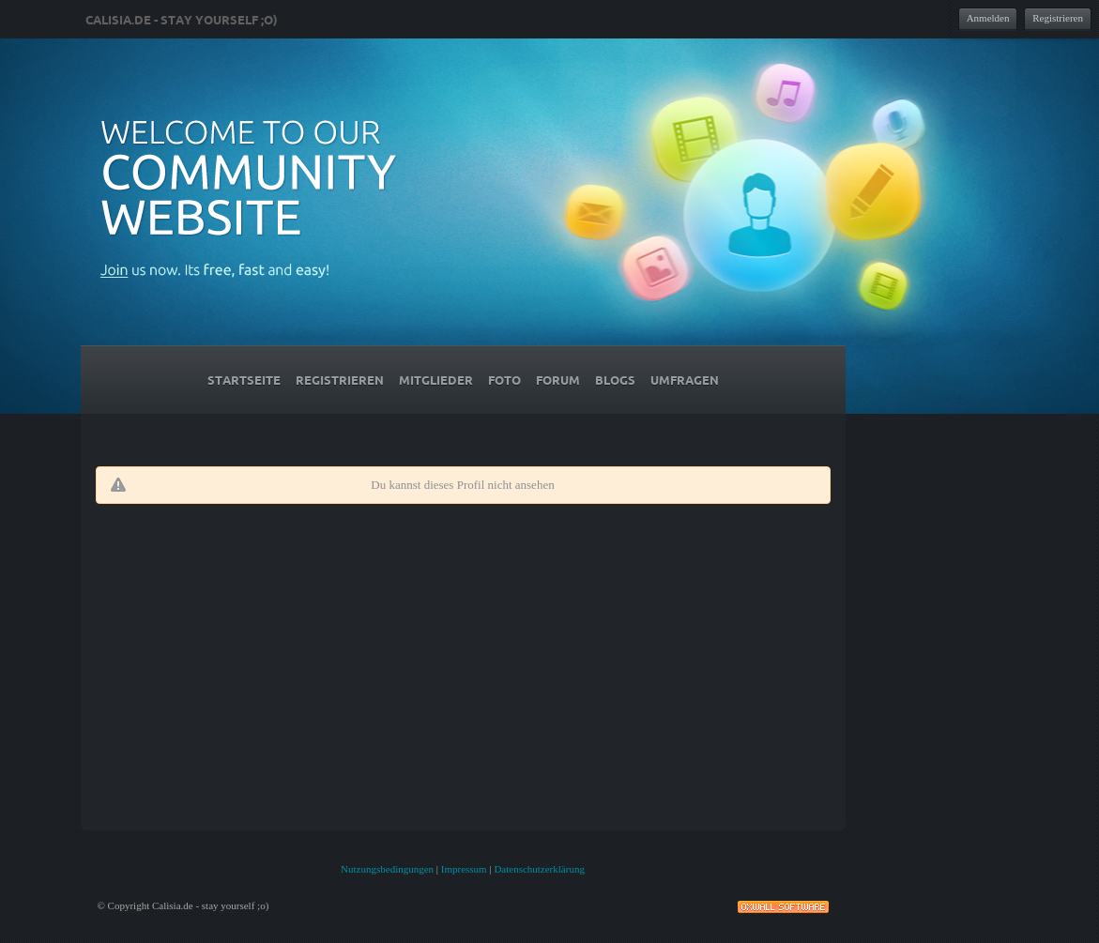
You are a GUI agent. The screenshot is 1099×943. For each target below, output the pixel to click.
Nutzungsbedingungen (387, 869)
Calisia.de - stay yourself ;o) (181, 19)
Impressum (464, 869)
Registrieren (1057, 17)
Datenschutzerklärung (539, 869)
